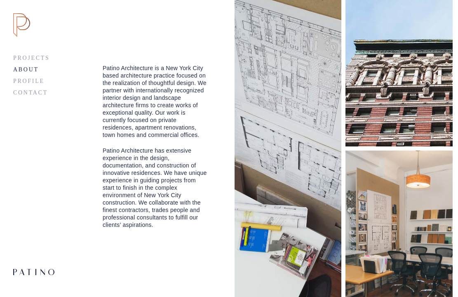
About (26, 69)
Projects (31, 58)
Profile (29, 81)
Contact (30, 93)
